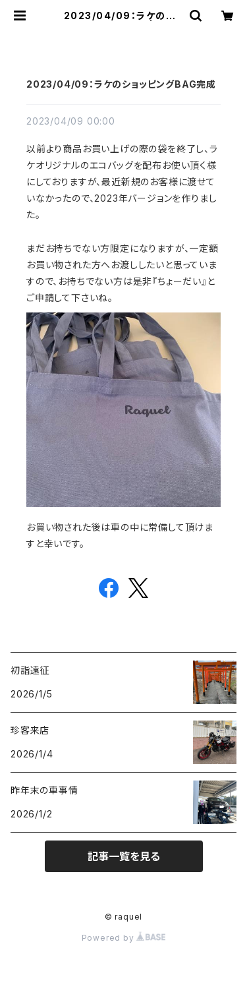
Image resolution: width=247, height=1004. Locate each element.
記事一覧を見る (124, 856)
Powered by (124, 938)
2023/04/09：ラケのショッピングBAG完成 (121, 84)
